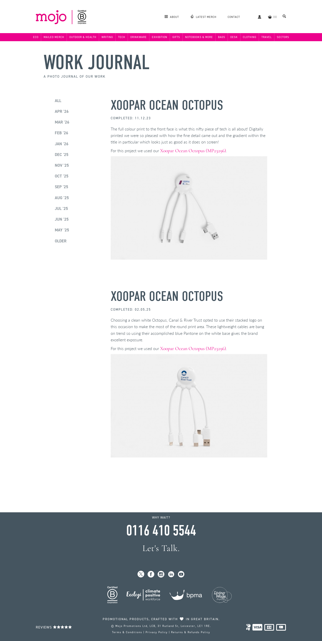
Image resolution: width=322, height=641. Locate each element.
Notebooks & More (199, 37)
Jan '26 (61, 144)
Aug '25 (62, 198)
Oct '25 (61, 176)
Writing (107, 37)
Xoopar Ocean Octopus (167, 105)
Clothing (249, 37)
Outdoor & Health (82, 37)
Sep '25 (61, 187)
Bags (221, 37)
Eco (35, 37)
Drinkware (138, 37)
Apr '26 (62, 111)
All (58, 100)
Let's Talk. (161, 548)
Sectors (283, 37)
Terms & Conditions (127, 632)
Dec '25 (61, 154)
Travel (266, 37)
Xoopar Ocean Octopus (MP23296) (193, 151)
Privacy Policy (157, 632)
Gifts (176, 37)
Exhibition (159, 37)
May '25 (62, 230)
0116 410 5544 (161, 530)
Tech (121, 37)
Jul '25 (61, 208)
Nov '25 (62, 165)
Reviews (54, 627)
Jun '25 (62, 219)
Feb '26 (61, 133)
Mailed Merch (54, 37)
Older (60, 241)
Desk (234, 37)
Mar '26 (62, 122)
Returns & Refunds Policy (190, 632)
